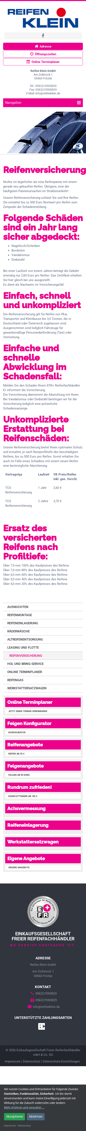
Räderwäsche (18, 631)
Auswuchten (17, 607)
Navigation (43, 102)
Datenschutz (31, 1061)
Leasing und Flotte (23, 647)
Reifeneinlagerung (22, 623)
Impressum (12, 1061)
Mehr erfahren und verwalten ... (24, 1107)
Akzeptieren (14, 1116)
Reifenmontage (19, 615)
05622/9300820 (43, 993)
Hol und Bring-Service (25, 664)
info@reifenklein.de (43, 1007)
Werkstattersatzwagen (27, 688)
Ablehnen (36, 1116)
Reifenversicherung (25, 656)
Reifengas (15, 680)
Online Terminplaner (43, 62)
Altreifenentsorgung (25, 639)
